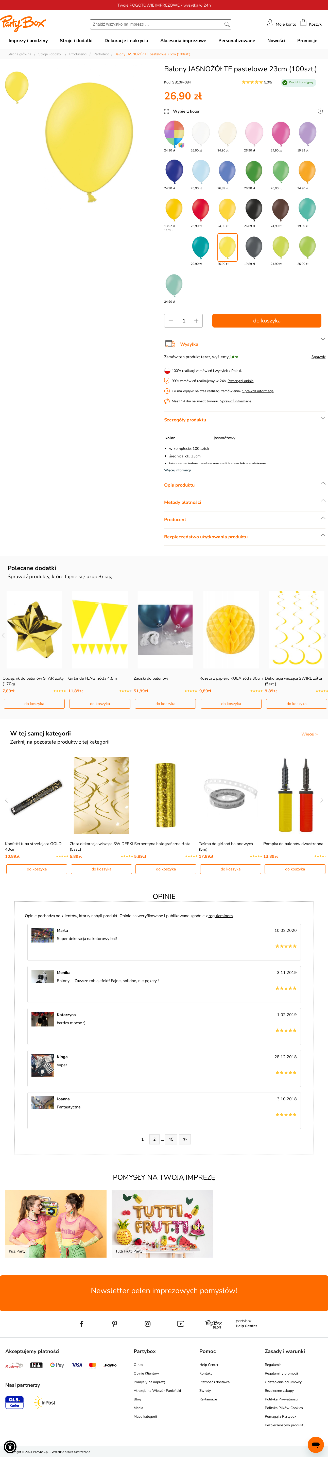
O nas (138, 1364)
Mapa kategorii (145, 1416)
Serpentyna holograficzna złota (162, 844)
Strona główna (19, 54)
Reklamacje (208, 1399)
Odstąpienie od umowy (283, 1382)
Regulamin (273, 1364)
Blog (137, 1399)
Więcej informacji (177, 470)
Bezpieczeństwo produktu (285, 1425)
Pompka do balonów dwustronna (293, 844)
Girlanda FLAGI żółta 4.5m (92, 678)
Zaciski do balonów (151, 678)
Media (138, 1407)
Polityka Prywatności (281, 1399)
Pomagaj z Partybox (280, 1416)
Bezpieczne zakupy (279, 1390)
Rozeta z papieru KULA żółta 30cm (231, 678)
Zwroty (205, 1390)
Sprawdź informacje (257, 391)
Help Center (208, 1364)
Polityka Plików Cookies (284, 1407)
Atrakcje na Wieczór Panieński (157, 1390)
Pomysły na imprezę (149, 1382)
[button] (10, 1447)
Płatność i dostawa (214, 1382)
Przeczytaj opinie (240, 381)
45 (171, 1139)
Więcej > (309, 734)
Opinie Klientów (146, 1373)
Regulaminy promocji (281, 1373)
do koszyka (267, 320)
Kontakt (205, 1373)
